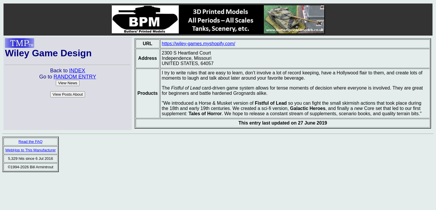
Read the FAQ (30, 141)
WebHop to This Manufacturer (30, 150)
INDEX (77, 71)
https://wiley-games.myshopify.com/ (198, 43)
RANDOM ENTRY (74, 77)
